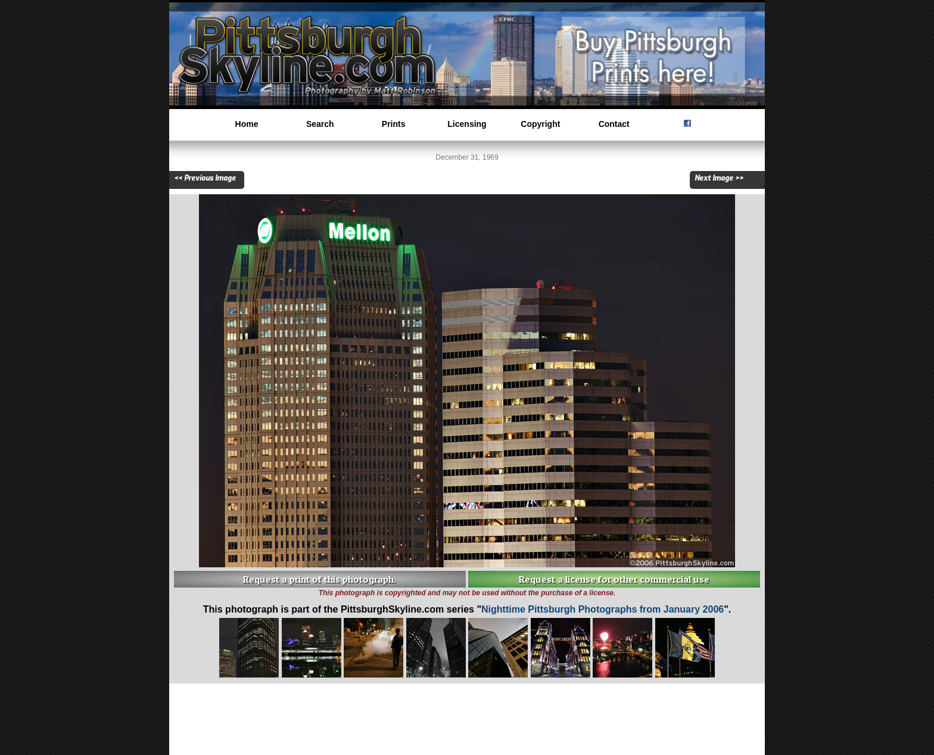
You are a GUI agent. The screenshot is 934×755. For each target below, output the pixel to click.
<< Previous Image (205, 178)
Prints (394, 124)
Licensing (466, 124)
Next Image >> (719, 178)
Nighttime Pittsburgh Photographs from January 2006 (602, 609)
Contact (614, 124)
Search (320, 124)
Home (247, 124)
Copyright (540, 124)
